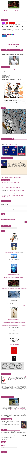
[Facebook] (6, 34)
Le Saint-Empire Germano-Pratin (13, 182)
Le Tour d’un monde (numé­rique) (22, 408)
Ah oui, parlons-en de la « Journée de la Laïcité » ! (12, 27)
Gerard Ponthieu (11, 24)
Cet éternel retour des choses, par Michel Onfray (16, 188)
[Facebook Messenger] (13, 34)
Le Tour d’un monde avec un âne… (12, 409)
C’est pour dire (11, 11)
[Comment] (3, 34)
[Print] (14, 34)
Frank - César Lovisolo (4, 187)
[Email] (4, 34)
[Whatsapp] (11, 34)
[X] (8, 34)
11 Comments (19, 24)
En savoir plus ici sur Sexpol (4, 426)
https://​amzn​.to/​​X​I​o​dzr (15, 380)
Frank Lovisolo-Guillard (4, 184)
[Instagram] (9, 34)
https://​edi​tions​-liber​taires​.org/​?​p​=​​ (19, 379)
